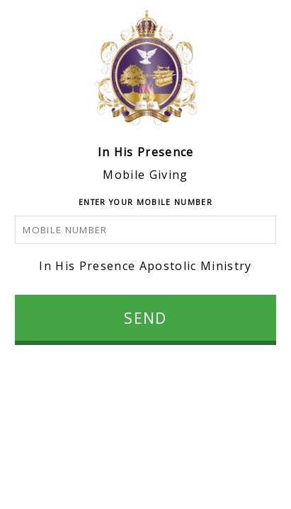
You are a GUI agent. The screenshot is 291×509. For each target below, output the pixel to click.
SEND (145, 318)
